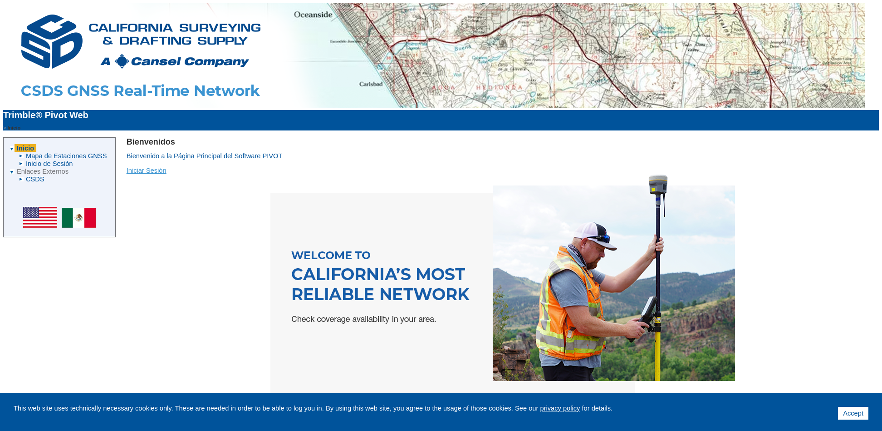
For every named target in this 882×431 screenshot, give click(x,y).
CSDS (35, 179)
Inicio (25, 148)
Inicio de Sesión (49, 163)
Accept (853, 413)
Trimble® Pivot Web (45, 115)
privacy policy (560, 408)
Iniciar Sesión (147, 170)
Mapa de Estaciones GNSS (66, 156)
